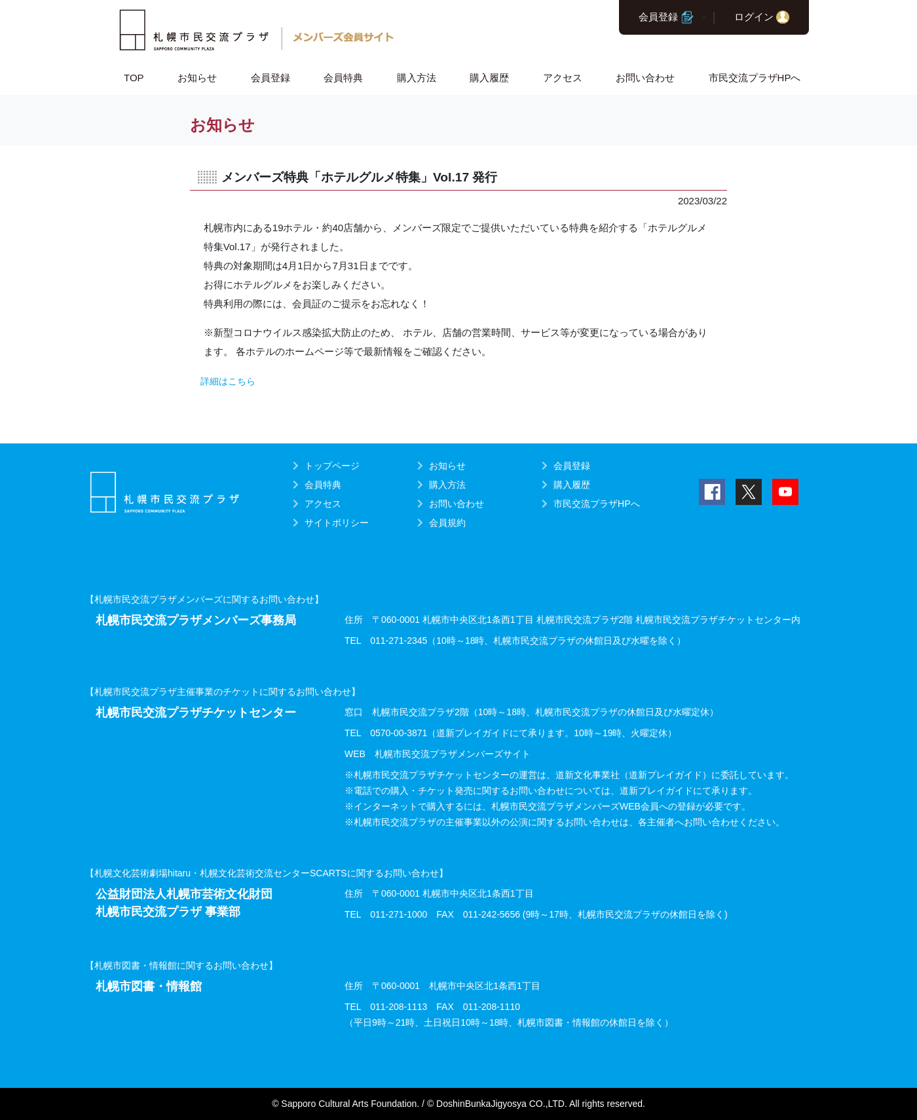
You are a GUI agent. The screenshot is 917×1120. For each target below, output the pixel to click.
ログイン (754, 16)
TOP (134, 77)
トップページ (332, 465)
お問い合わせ (645, 77)
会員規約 (447, 522)
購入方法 (416, 77)
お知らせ (197, 77)
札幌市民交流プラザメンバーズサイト (453, 754)
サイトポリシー (337, 522)
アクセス (562, 77)
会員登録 (658, 16)
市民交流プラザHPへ (755, 77)
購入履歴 (489, 77)
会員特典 (343, 77)
